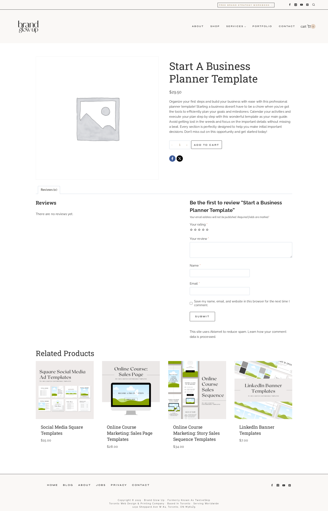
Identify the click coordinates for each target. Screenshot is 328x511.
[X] (180, 158)
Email (195, 283)
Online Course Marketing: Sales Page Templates (129, 433)
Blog (68, 485)
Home (52, 485)
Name (195, 265)
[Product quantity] (179, 145)
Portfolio (262, 26)
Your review (199, 239)
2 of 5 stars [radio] (195, 229)
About (198, 26)
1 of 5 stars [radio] (191, 229)
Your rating (199, 224)
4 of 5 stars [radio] (203, 229)
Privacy (119, 485)
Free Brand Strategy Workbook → (246, 5)
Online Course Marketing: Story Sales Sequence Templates (196, 433)
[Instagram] (295, 5)
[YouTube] (301, 5)
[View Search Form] (316, 4)
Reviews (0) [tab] (49, 189)
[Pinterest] (307, 5)
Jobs (101, 485)
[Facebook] (289, 5)
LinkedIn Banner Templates (256, 430)
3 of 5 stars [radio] (199, 229)
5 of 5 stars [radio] (207, 229)
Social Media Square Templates (62, 430)
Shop (215, 26)
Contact (287, 26)
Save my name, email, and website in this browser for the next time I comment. (242, 303)
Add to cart (206, 144)
